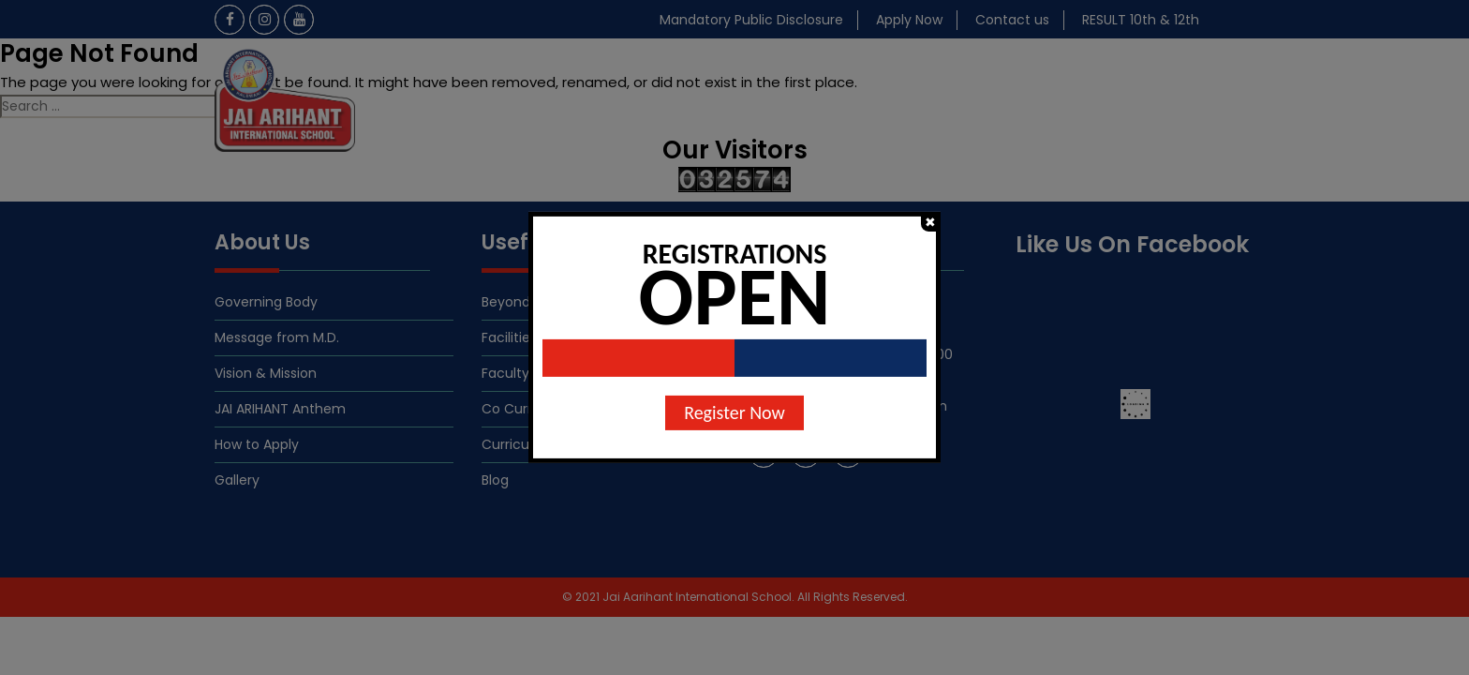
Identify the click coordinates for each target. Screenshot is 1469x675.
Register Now (734, 412)
